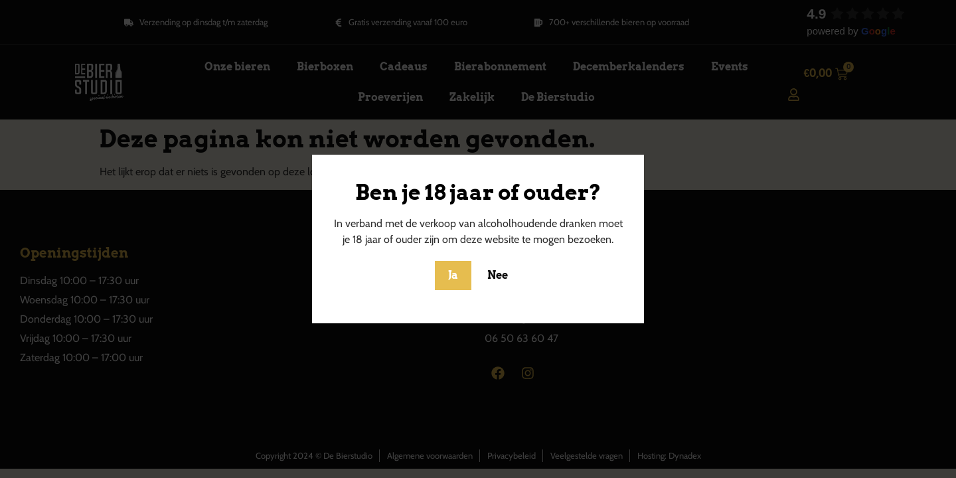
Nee (497, 275)
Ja (453, 275)
